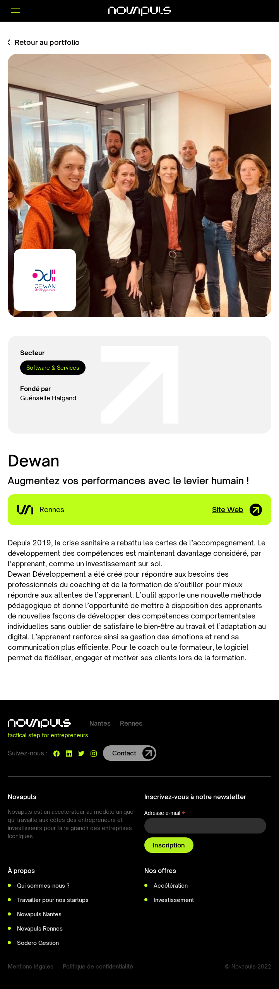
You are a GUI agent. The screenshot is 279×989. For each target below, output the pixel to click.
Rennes (131, 723)
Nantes (100, 723)
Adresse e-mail (164, 813)
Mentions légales (30, 966)
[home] (139, 11)
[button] (15, 11)
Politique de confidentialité (98, 966)
